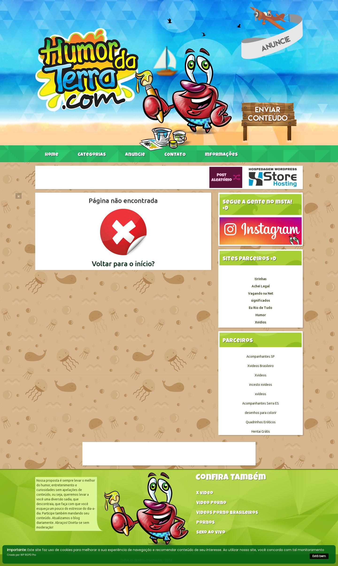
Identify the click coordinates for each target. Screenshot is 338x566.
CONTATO (175, 155)
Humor (260, 315)
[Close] (18, 196)
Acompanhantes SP (260, 356)
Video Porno (211, 503)
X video (204, 493)
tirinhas (260, 279)
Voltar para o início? (123, 264)
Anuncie (135, 155)
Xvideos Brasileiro (260, 366)
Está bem (319, 556)
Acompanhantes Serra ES (260, 403)
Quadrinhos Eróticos (261, 422)
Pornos (205, 523)
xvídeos (260, 394)
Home (51, 155)
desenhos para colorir (261, 413)
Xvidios (260, 322)
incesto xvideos (260, 384)
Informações (221, 155)
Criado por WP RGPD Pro (21, 555)
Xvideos (260, 375)
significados (260, 300)
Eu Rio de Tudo (260, 308)
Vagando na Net (260, 293)
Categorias (92, 155)
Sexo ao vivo (210, 533)
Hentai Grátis (260, 431)
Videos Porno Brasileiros (227, 513)
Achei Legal (261, 286)
